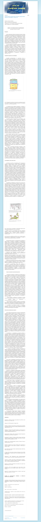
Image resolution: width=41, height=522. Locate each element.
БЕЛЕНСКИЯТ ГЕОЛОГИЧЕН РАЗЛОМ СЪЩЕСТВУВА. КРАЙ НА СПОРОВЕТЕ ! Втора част (15, 17)
